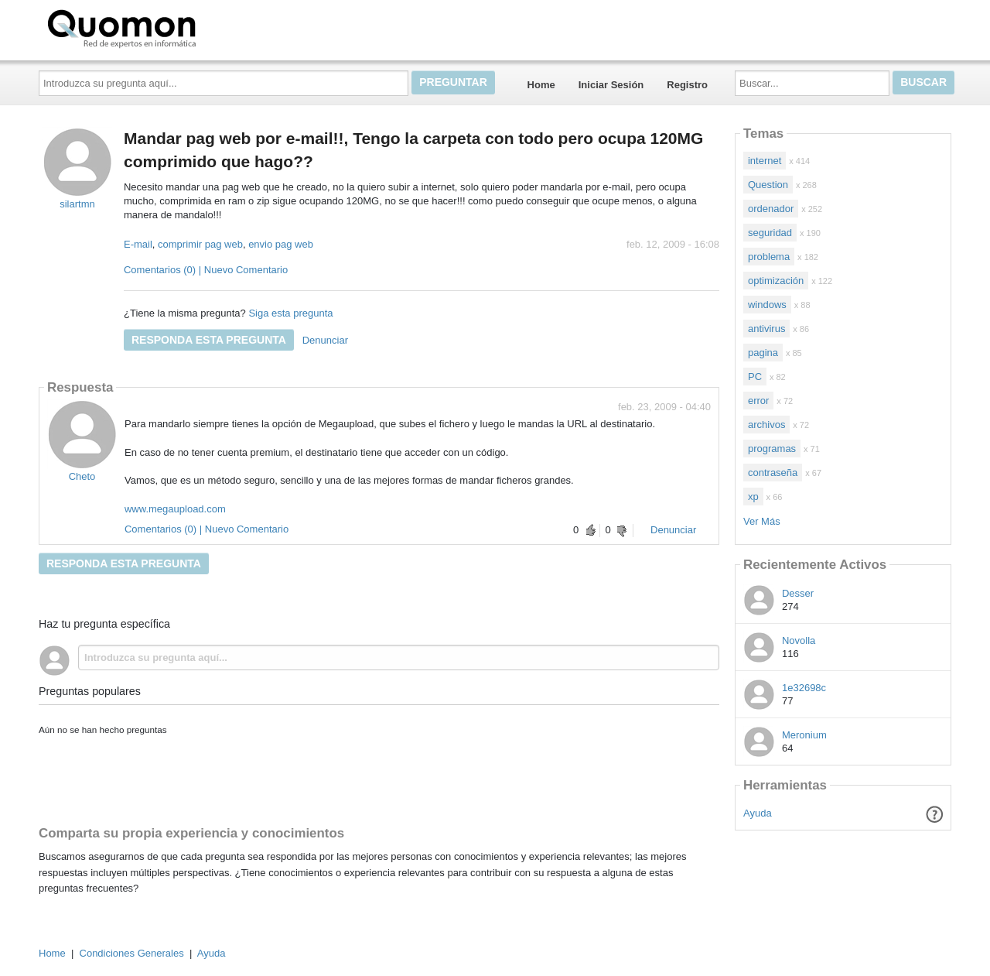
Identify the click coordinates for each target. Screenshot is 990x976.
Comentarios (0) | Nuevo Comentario (206, 270)
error (758, 400)
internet (764, 160)
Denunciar (325, 340)
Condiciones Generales (132, 953)
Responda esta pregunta (208, 340)
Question (768, 184)
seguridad (770, 232)
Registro (687, 85)
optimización (776, 280)
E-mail (138, 244)
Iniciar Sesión (611, 85)
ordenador (771, 208)
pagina (763, 352)
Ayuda (757, 813)
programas (772, 448)
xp (753, 496)
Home (541, 85)
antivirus (766, 328)
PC (755, 376)
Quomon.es (170, 27)
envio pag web (280, 244)
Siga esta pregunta (290, 313)
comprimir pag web (200, 244)
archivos (766, 424)
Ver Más (761, 521)
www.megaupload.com (175, 509)
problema (769, 256)
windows (767, 304)
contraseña (772, 472)
